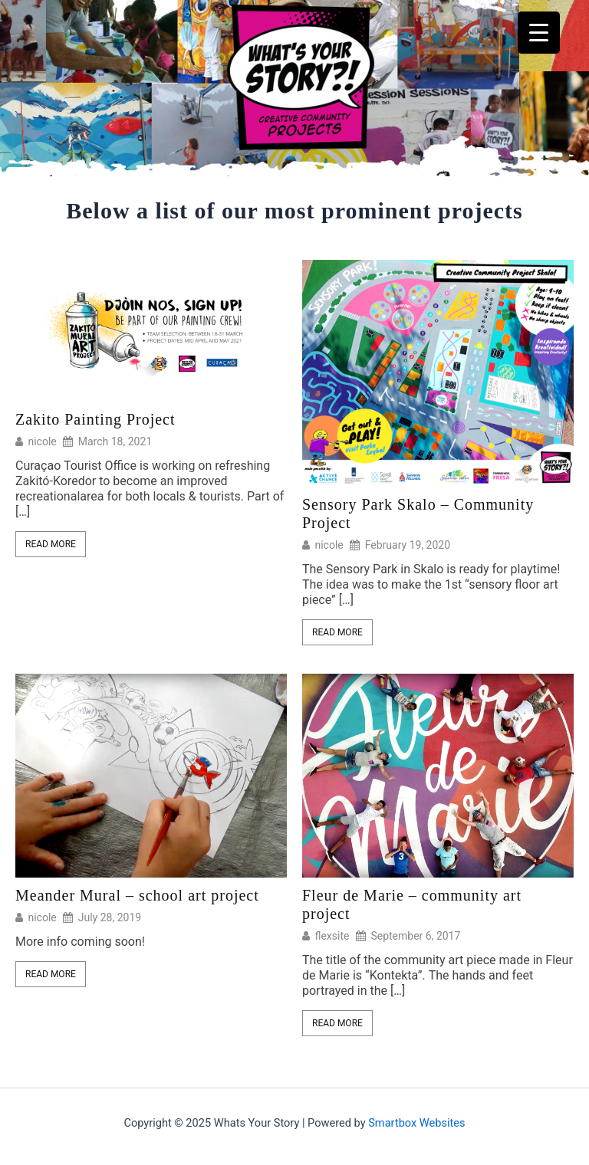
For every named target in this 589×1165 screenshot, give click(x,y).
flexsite (331, 936)
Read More (50, 544)
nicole (42, 441)
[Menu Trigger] (539, 32)
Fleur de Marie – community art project (412, 904)
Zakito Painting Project (95, 419)
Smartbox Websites (416, 1123)
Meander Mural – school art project (137, 895)
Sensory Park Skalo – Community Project (418, 513)
